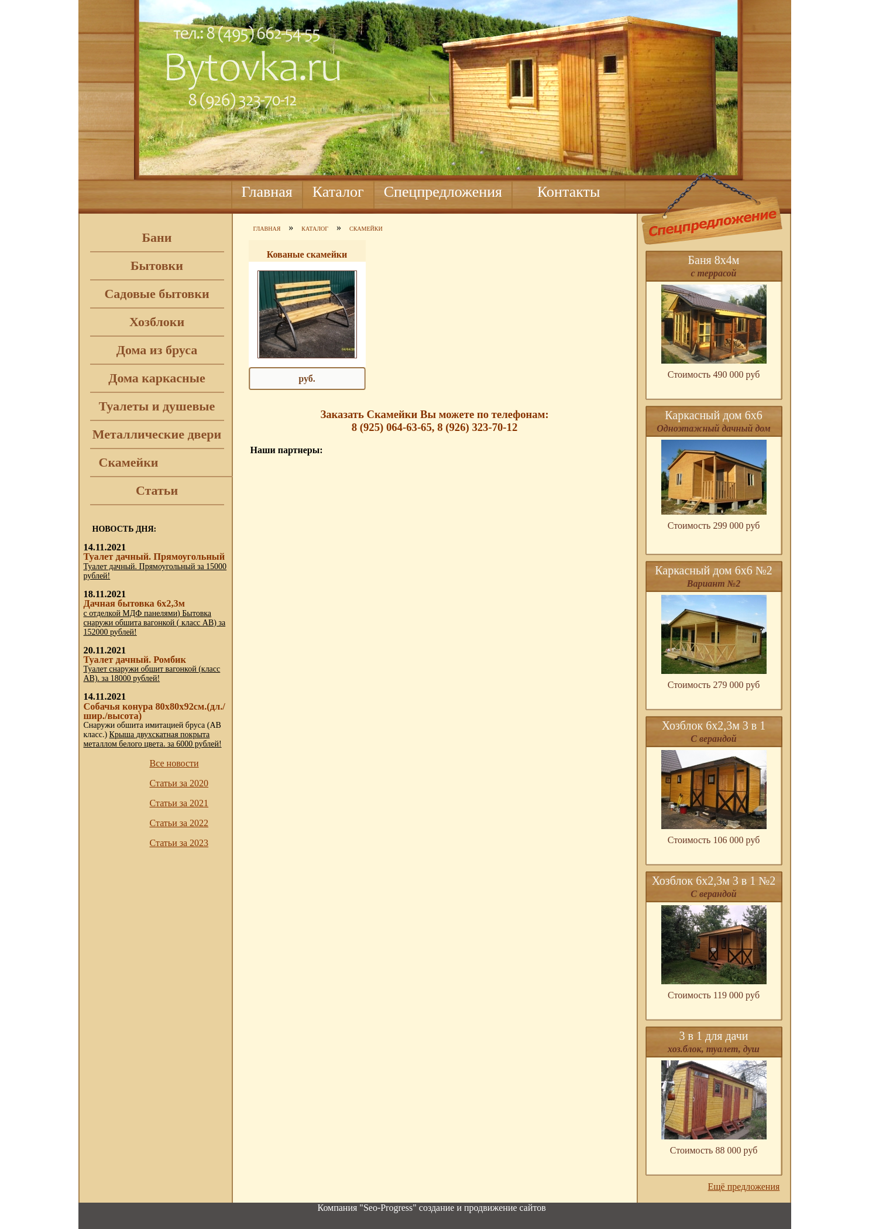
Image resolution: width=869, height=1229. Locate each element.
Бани (157, 237)
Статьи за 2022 (179, 823)
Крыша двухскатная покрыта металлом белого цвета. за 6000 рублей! (153, 739)
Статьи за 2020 (179, 783)
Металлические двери (156, 434)
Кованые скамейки (307, 254)
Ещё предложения (744, 1187)
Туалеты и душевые (157, 406)
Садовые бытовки (156, 293)
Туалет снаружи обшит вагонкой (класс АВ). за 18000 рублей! (152, 674)
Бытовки (156, 265)
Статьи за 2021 (179, 803)
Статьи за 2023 (179, 843)
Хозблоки (156, 321)
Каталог (338, 191)
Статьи (157, 490)
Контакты (568, 191)
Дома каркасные (156, 378)
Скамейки (129, 462)
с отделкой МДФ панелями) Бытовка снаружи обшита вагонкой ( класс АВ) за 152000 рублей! (155, 622)
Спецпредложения (443, 191)
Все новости (174, 763)
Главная (267, 191)
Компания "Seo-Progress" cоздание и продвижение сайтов (432, 1208)
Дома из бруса (156, 350)
